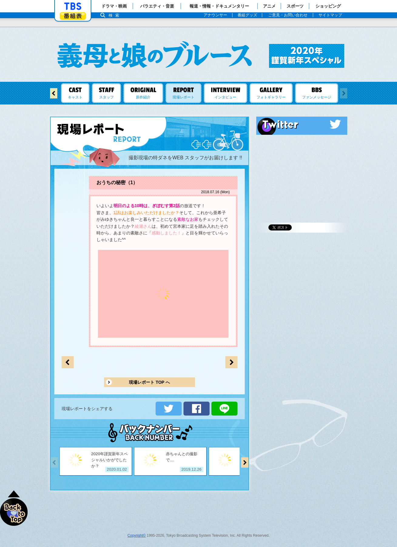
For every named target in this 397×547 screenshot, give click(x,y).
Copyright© (136, 535)
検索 (116, 15)
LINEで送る (224, 409)
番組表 (73, 16)
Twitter (301, 124)
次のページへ (68, 362)
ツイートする (169, 409)
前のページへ (231, 362)
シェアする (196, 409)
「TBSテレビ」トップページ (72, 6)
